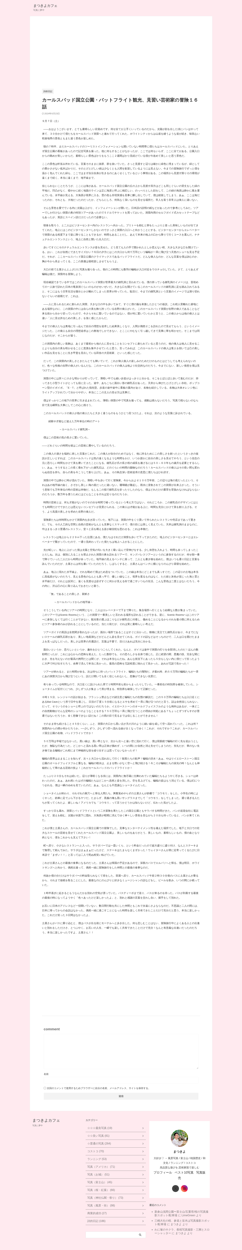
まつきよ (176, 1217)
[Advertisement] (121, 55)
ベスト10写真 (182, 1172)
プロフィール (164, 1172)
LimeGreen (188, 1208)
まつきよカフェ (45, 6)
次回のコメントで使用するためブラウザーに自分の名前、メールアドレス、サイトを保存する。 (99, 1088)
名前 (46, 1074)
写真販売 (198, 1172)
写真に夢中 (37, 1125)
